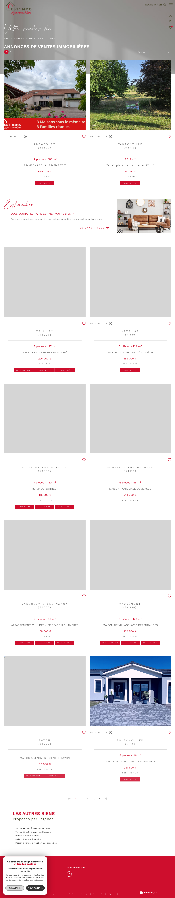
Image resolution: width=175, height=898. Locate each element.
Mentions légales (84, 894)
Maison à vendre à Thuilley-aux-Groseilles (36, 843)
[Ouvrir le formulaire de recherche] (154, 5)
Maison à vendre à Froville (28, 839)
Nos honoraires (61, 894)
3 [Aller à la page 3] (87, 798)
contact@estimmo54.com (26, 877)
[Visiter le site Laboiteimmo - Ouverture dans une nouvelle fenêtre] (149, 893)
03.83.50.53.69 (21, 874)
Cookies (121, 894)
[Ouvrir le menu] (170, 4)
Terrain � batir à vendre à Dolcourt (33, 832)
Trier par (142, 52)
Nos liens (101, 894)
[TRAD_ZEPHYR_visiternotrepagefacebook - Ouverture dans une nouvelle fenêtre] (69, 874)
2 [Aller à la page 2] (81, 798)
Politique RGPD (112, 894)
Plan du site (73, 894)
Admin (94, 894)
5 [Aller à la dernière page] (100, 798)
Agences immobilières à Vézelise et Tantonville (26, 39)
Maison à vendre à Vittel (27, 835)
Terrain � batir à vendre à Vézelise (32, 828)
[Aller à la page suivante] (106, 798)
